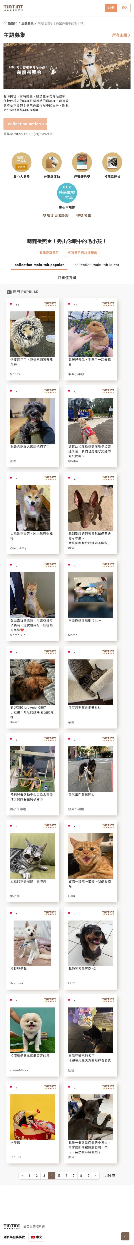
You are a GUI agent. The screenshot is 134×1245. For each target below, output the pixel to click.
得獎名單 (83, 216)
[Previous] (22, 1176)
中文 (39, 1237)
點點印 (10, 23)
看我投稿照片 (49, 253)
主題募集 (27, 23)
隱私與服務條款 (14, 1237)
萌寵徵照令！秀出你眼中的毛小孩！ (62, 23)
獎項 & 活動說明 (56, 216)
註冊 (111, 8)
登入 (125, 8)
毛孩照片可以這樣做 (82, 253)
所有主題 (121, 35)
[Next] (95, 1176)
